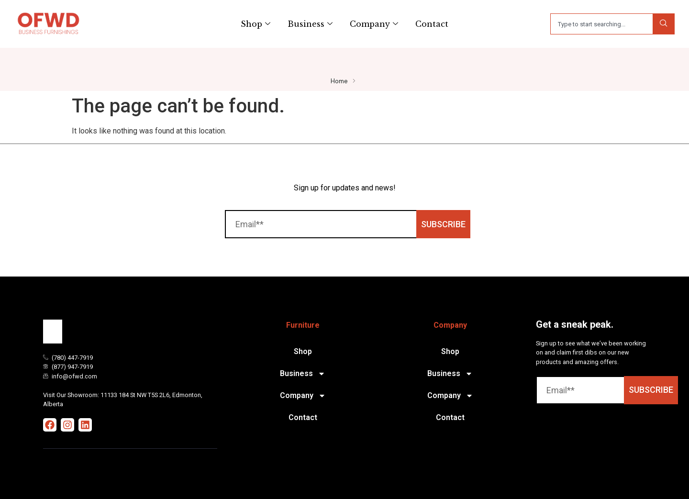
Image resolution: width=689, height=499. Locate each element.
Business (310, 24)
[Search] (664, 23)
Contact (431, 24)
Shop (255, 24)
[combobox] (601, 23)
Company (374, 24)
